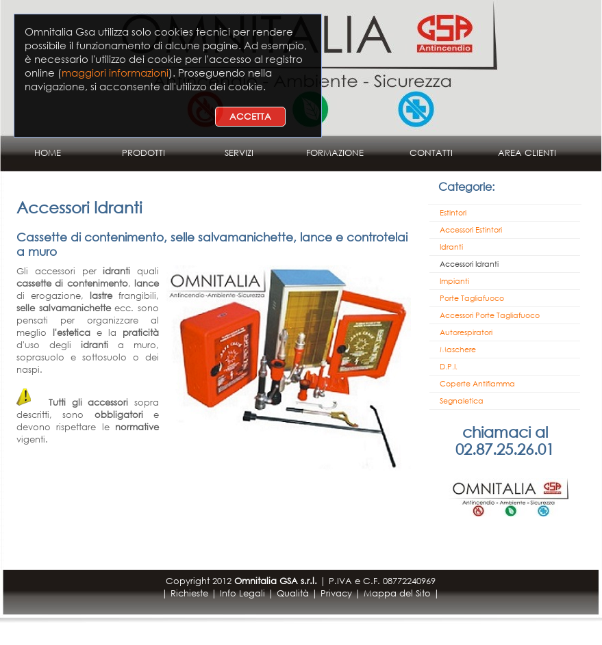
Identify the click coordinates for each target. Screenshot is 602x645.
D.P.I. (448, 366)
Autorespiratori (466, 332)
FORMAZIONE (335, 153)
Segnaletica (462, 400)
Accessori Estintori (471, 229)
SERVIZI (239, 153)
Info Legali (242, 593)
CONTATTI (431, 153)
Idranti (451, 246)
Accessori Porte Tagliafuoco (490, 315)
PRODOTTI (143, 153)
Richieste (189, 593)
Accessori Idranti (469, 264)
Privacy (336, 593)
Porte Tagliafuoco (472, 298)
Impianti (454, 281)
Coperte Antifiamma (477, 383)
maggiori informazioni (115, 72)
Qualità (293, 593)
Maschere (458, 349)
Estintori (453, 212)
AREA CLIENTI (527, 153)
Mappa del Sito (397, 593)
